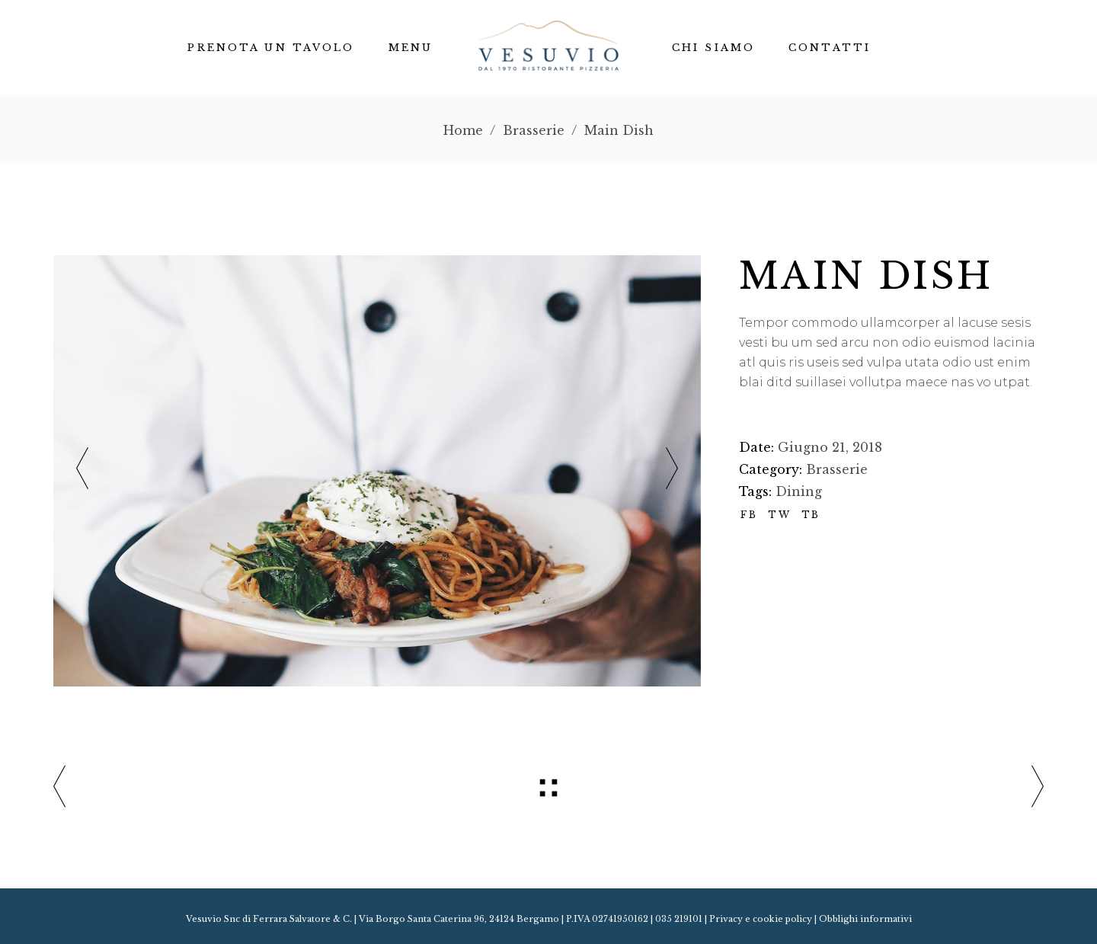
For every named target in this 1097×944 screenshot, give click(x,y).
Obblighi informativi (865, 919)
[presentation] (82, 471)
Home (463, 130)
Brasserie (533, 130)
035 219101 (678, 919)
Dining (799, 491)
